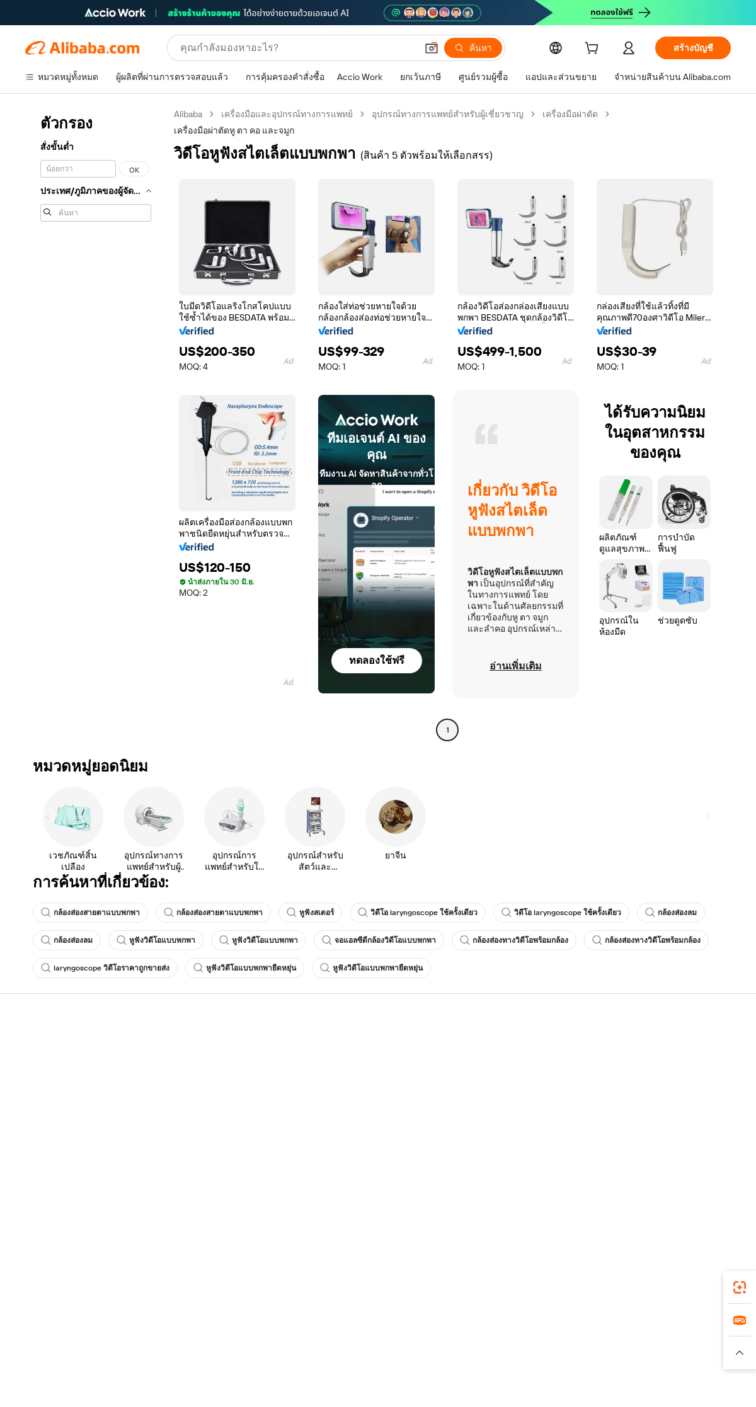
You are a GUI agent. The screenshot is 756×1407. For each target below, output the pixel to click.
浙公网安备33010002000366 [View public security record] (557, 1383)
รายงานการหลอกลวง (66, 1147)
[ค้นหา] (473, 48)
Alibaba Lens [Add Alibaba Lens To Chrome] (68, 1272)
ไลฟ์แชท (42, 1075)
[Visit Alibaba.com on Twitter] (648, 1173)
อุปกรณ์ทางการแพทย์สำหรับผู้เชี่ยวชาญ (448, 114)
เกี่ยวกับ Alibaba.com (644, 1051)
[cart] (594, 50)
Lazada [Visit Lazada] (395, 1328)
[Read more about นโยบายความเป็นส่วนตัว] (488, 1352)
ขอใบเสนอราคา (346, 1051)
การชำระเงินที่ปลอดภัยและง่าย (230, 1065)
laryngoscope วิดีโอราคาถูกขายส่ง (105, 968)
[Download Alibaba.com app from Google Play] (688, 1272)
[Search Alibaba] (297, 48)
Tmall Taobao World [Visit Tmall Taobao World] (299, 1328)
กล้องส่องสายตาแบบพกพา (90, 913)
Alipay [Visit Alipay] (359, 1328)
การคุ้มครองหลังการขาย (217, 1137)
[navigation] (96, 423)
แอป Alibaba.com (510, 1272)
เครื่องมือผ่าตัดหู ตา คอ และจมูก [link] (234, 130)
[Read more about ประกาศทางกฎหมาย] (147, 1352)
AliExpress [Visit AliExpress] (181, 1328)
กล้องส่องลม (671, 913)
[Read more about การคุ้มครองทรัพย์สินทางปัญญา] (372, 1352)
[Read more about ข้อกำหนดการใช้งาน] (584, 1352)
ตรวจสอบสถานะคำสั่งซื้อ (73, 1099)
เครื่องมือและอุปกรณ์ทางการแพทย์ (287, 114)
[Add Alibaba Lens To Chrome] (201, 1272)
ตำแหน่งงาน (629, 1123)
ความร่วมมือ (484, 1134)
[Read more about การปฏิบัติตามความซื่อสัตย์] (683, 1352)
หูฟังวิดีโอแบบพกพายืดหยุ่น (244, 968)
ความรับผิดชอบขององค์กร (655, 1075)
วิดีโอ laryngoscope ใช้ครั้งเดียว (418, 913)
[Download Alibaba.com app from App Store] (595, 1272)
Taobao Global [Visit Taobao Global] (447, 1328)
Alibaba (188, 114)
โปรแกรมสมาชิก (347, 1075)
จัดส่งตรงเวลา (197, 1113)
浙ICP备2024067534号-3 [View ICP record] (683, 1383)
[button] (431, 47)
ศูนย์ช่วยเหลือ (51, 1051)
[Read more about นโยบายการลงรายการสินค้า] (249, 1352)
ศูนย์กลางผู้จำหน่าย (497, 1075)
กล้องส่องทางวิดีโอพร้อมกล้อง (514, 940)
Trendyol (529, 1328)
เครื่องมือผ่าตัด (570, 114)
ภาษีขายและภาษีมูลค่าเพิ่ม (366, 1099)
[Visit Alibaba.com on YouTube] (686, 1173)
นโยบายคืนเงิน (199, 1089)
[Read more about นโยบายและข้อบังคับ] (60, 1352)
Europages (578, 1328)
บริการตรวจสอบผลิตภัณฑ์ (220, 1161)
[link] (739, 1287)
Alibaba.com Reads (352, 1123)
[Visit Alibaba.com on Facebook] (610, 1173)
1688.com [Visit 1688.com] (231, 1328)
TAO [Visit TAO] (493, 1328)
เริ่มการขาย (482, 1051)
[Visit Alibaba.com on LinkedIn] (629, 1173)
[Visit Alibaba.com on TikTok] (705, 1173)
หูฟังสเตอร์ (310, 913)
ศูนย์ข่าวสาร (629, 1099)
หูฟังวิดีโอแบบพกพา (156, 940)
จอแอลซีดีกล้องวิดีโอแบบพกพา (379, 940)
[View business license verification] (487, 1383)
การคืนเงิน (45, 1123)
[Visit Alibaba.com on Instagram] (667, 1173)
